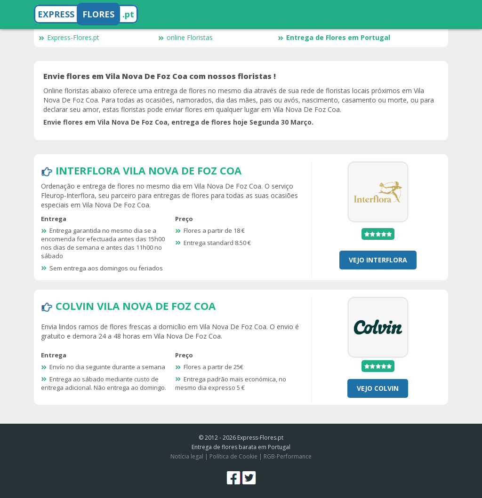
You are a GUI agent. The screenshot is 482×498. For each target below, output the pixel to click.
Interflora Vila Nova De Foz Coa (148, 170)
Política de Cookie (233, 456)
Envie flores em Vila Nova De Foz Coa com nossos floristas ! (159, 76)
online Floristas (185, 37)
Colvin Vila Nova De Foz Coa (136, 306)
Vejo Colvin (378, 388)
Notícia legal (186, 456)
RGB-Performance (288, 456)
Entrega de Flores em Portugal (334, 37)
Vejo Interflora (378, 259)
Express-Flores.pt (69, 37)
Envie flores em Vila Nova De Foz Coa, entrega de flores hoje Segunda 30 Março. (178, 122)
